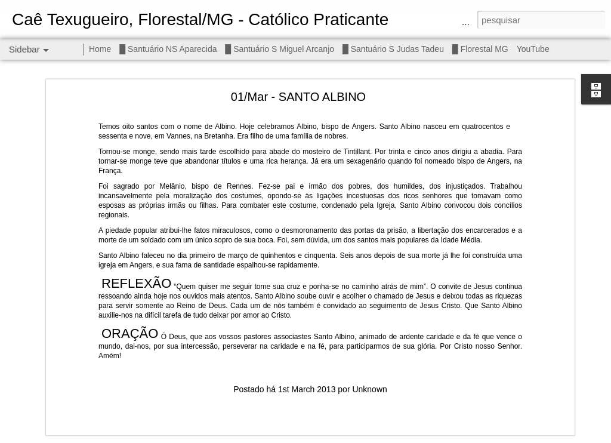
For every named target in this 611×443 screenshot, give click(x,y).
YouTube (533, 49)
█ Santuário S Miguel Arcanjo (279, 49)
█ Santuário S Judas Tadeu (393, 49)
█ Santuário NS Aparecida (168, 49)
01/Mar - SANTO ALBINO (298, 88)
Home (100, 49)
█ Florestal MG (480, 49)
